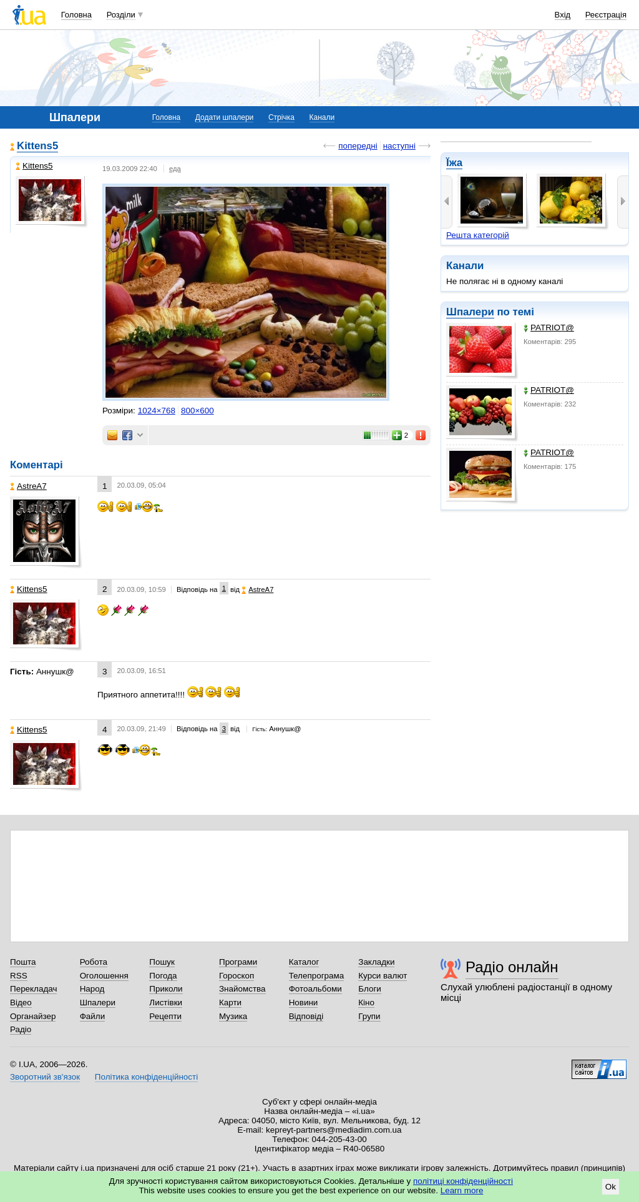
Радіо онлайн (512, 966)
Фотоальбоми (315, 988)
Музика (233, 1016)
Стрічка (281, 117)
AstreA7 (28, 486)
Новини (303, 1002)
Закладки (376, 962)
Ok (610, 1186)
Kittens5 (37, 146)
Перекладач (33, 988)
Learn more (462, 1190)
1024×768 (156, 410)
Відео (21, 1002)
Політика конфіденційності (146, 1076)
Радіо (20, 1029)
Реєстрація (606, 14)
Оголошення (104, 975)
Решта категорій (477, 235)
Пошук (162, 962)
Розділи (121, 14)
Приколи (165, 988)
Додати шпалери (224, 117)
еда (175, 168)
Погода (163, 975)
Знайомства (242, 988)
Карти (230, 1002)
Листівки (165, 1002)
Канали (322, 117)
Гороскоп (236, 975)
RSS (18, 975)
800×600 (197, 410)
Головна (76, 14)
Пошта (23, 962)
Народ (92, 988)
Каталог (304, 962)
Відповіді (306, 1016)
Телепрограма (316, 975)
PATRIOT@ (549, 327)
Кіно (366, 1002)
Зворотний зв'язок (45, 1076)
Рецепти (165, 1016)
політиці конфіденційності (463, 1181)
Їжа (454, 163)
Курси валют (382, 975)
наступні (399, 145)
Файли (92, 1016)
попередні (357, 145)
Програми (238, 962)
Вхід (563, 14)
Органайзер (33, 1016)
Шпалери (470, 312)
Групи (369, 1016)
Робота (93, 962)
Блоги (369, 988)
